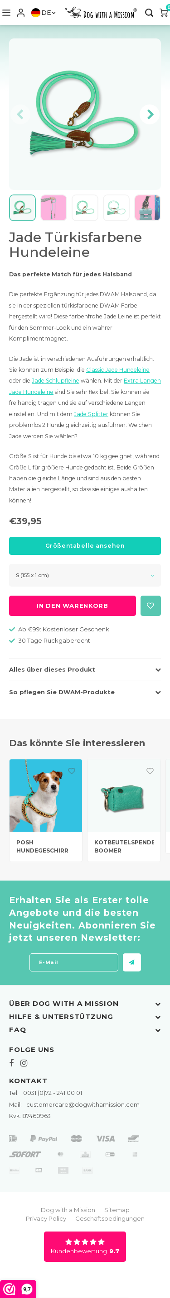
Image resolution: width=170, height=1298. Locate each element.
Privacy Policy (46, 1218)
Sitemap (117, 1209)
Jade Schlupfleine (55, 380)
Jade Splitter (91, 414)
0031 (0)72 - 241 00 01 (45, 1093)
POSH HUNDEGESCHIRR (42, 846)
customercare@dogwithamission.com (74, 1104)
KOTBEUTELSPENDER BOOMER (124, 846)
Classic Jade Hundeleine (118, 369)
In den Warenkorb (72, 605)
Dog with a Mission (68, 1209)
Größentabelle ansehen (85, 545)
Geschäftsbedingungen (110, 1218)
